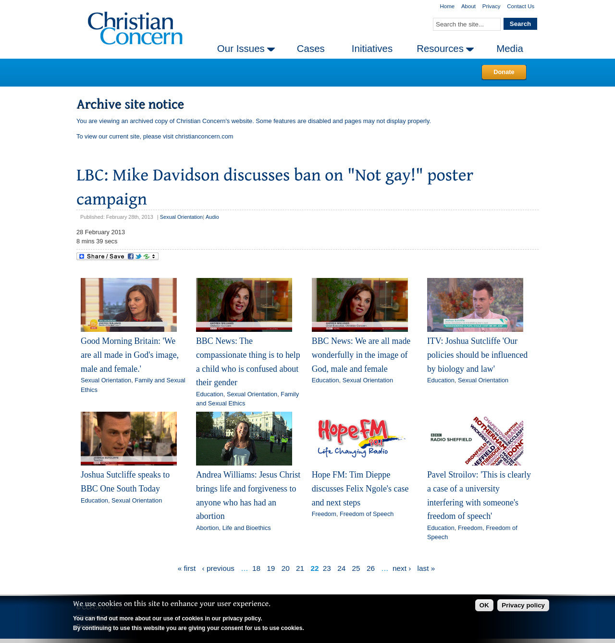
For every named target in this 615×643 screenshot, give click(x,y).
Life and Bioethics (246, 527)
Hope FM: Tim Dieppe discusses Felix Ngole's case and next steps (360, 488)
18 (256, 568)
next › (402, 568)
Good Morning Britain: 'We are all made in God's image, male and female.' (130, 354)
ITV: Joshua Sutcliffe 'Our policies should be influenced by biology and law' (477, 354)
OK (484, 605)
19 (271, 568)
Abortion (207, 527)
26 (371, 568)
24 (341, 568)
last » (426, 568)
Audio (212, 217)
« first (187, 568)
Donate (503, 72)
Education (209, 394)
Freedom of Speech (367, 513)
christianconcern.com (204, 136)
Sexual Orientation (181, 217)
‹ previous (218, 568)
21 (300, 568)
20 (286, 568)
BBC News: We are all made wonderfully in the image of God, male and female (361, 354)
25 (356, 568)
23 (327, 568)
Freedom (324, 513)
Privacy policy (523, 605)
